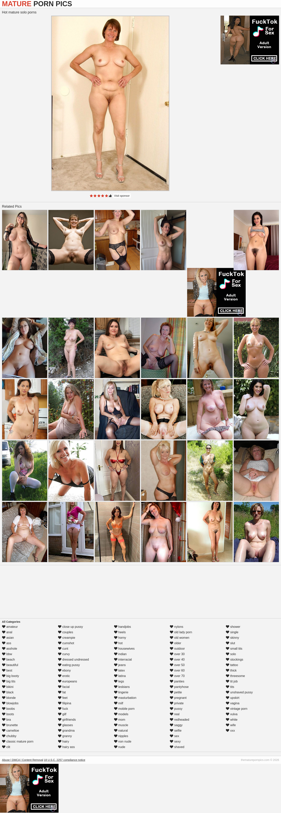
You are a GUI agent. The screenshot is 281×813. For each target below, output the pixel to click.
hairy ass (66, 747)
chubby (9, 736)
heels (120, 632)
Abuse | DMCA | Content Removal (22, 759)
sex (174, 736)
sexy (175, 741)
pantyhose (179, 686)
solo (231, 654)
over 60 (177, 670)
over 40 (177, 659)
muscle (121, 725)
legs (119, 681)
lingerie (121, 692)
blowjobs (10, 703)
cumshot (66, 643)
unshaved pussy (239, 692)
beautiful (10, 665)
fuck (63, 708)
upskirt (232, 697)
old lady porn (181, 632)
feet (63, 697)
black (8, 692)
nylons (176, 626)
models (121, 714)
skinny (232, 637)
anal (7, 632)
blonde (9, 697)
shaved (177, 747)
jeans (120, 665)
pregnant (178, 697)
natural (121, 730)
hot (118, 643)
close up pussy (70, 626)
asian (8, 637)
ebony (64, 670)
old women (179, 637)
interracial (123, 659)
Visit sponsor (122, 195)
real (174, 714)
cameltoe (10, 730)
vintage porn (236, 708)
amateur (10, 626)
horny (120, 637)
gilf (62, 714)
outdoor (177, 648)
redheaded (179, 719)
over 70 (177, 676)
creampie (66, 637)
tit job (232, 681)
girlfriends (67, 719)
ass (6, 643)
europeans (67, 681)
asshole (9, 648)
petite (176, 692)
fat (62, 692)
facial (64, 686)
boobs (8, 708)
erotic (64, 676)
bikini (7, 686)
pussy (176, 708)
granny (65, 736)
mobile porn (124, 708)
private (176, 703)
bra (6, 719)
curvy (64, 654)
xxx (230, 730)
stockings (234, 659)
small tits (234, 648)
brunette (10, 725)
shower (233, 626)
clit (6, 747)
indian (120, 654)
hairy (63, 741)
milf (118, 703)
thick (231, 670)
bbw (7, 654)
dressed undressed (73, 659)
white (231, 719)
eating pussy (69, 665)
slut (230, 643)
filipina (64, 703)
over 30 (177, 654)
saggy (176, 725)
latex (119, 670)
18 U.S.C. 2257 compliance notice (64, 759)
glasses (65, 725)
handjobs (122, 626)
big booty (10, 676)
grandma (66, 730)
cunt (63, 648)
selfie (175, 730)
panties (177, 681)
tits (230, 686)
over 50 (177, 665)
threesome (235, 676)
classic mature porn (17, 741)
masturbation (125, 697)
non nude (122, 741)
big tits (8, 681)
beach (8, 659)
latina (120, 676)
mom (119, 719)
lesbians (122, 686)
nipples (121, 736)
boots (8, 714)
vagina (232, 703)
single (232, 632)
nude (119, 747)
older (175, 643)
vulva (231, 714)
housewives (124, 648)
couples (65, 632)
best (7, 670)
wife (231, 725)
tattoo (232, 665)
